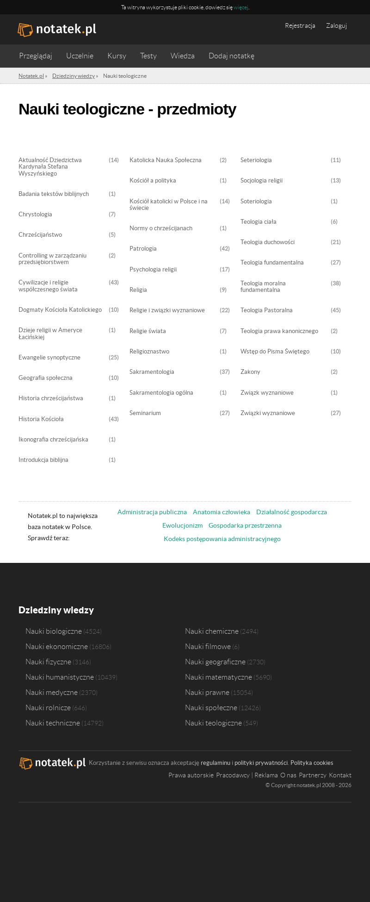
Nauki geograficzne (215, 661)
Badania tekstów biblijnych (53, 194)
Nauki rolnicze (48, 707)
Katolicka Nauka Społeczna (166, 160)
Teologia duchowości (267, 242)
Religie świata (148, 331)
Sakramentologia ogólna (161, 393)
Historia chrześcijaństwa (50, 398)
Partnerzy (313, 775)
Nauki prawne (207, 692)
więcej (241, 7)
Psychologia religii (153, 269)
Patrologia (143, 249)
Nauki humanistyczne (59, 677)
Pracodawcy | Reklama (247, 775)
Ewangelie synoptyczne (49, 357)
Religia (138, 290)
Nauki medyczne (51, 692)
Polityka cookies (311, 762)
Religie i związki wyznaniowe (167, 310)
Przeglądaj (35, 56)
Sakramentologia (152, 372)
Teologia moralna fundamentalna (263, 286)
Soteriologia (256, 201)
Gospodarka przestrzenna (245, 525)
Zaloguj (336, 25)
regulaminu (215, 762)
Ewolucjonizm (182, 525)
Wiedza (183, 56)
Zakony (250, 372)
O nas (288, 775)
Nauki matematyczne (218, 677)
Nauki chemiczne (212, 631)
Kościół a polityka (153, 180)
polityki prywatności (261, 762)
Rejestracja (300, 25)
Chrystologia (35, 214)
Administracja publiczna (152, 512)
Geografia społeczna (45, 378)
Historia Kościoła (41, 419)
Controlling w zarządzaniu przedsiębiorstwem (52, 258)
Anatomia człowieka (221, 512)
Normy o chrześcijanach (161, 228)
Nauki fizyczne (48, 661)
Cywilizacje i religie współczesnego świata (48, 285)
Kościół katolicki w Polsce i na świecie (169, 204)
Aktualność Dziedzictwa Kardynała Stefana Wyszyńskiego (50, 167)
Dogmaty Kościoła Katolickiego (60, 310)
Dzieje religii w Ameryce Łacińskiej (50, 333)
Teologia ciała (258, 222)
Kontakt (340, 775)
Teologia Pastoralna (266, 310)
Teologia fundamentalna (272, 262)
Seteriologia (256, 160)
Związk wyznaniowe (267, 393)
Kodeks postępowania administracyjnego (222, 538)
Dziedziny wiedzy (56, 610)
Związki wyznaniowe (267, 413)
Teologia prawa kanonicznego (279, 331)
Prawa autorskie (191, 775)
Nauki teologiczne (213, 723)
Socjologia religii (261, 180)
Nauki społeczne (211, 707)
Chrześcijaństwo (40, 235)
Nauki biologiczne (53, 631)
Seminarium (145, 413)
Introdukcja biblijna (43, 460)
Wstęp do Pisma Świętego (274, 351)
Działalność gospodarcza (291, 512)
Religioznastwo (149, 351)
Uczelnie (79, 56)
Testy (148, 56)
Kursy (116, 56)
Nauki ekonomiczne (56, 646)
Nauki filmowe (208, 646)
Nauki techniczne (52, 723)
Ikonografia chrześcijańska (53, 439)
